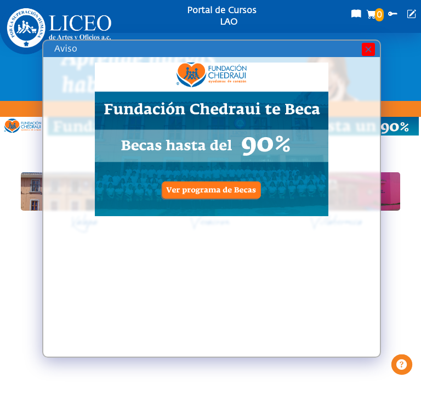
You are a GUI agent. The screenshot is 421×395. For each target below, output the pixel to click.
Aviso (65, 49)
